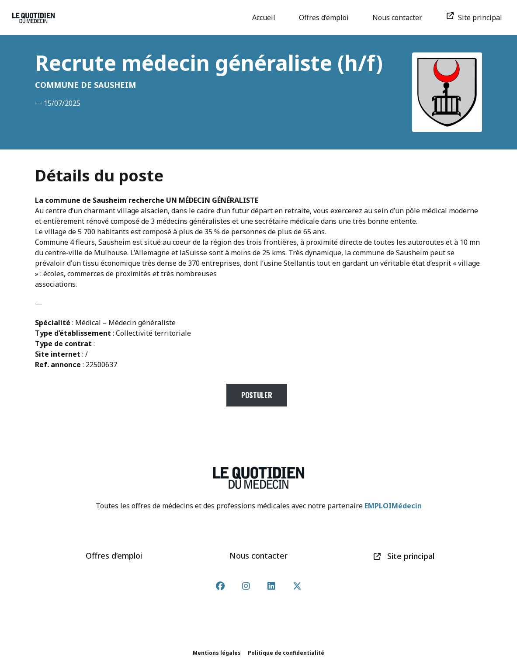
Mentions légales (217, 653)
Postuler (256, 395)
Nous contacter (400, 17)
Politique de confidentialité (286, 653)
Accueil (266, 17)
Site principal (477, 17)
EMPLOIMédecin (393, 506)
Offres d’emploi (327, 17)
